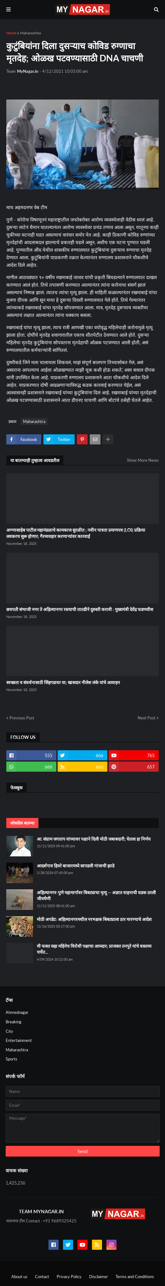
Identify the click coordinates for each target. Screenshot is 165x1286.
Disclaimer (98, 1276)
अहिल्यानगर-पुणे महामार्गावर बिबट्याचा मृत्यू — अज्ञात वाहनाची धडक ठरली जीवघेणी (96, 895)
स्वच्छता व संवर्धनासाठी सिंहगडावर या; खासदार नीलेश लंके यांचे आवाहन (63, 682)
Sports (11, 1058)
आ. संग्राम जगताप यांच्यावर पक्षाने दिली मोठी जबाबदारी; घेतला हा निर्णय (94, 839)
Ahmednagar (17, 1012)
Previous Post (21, 717)
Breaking (13, 1021)
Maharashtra (30, 33)
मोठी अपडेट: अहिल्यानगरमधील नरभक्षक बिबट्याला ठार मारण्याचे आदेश (94, 919)
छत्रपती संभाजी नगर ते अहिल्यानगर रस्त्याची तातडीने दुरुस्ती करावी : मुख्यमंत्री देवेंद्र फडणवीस (79, 609)
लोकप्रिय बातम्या (22, 823)
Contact (42, 1276)
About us (19, 1276)
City (9, 1031)
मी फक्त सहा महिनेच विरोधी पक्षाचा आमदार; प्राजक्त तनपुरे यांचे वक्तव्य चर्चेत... (94, 949)
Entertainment (19, 1040)
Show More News (143, 460)
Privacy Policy (69, 1276)
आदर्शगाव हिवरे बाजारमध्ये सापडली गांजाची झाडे (75, 865)
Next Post (147, 717)
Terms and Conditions (135, 1276)
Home (11, 33)
